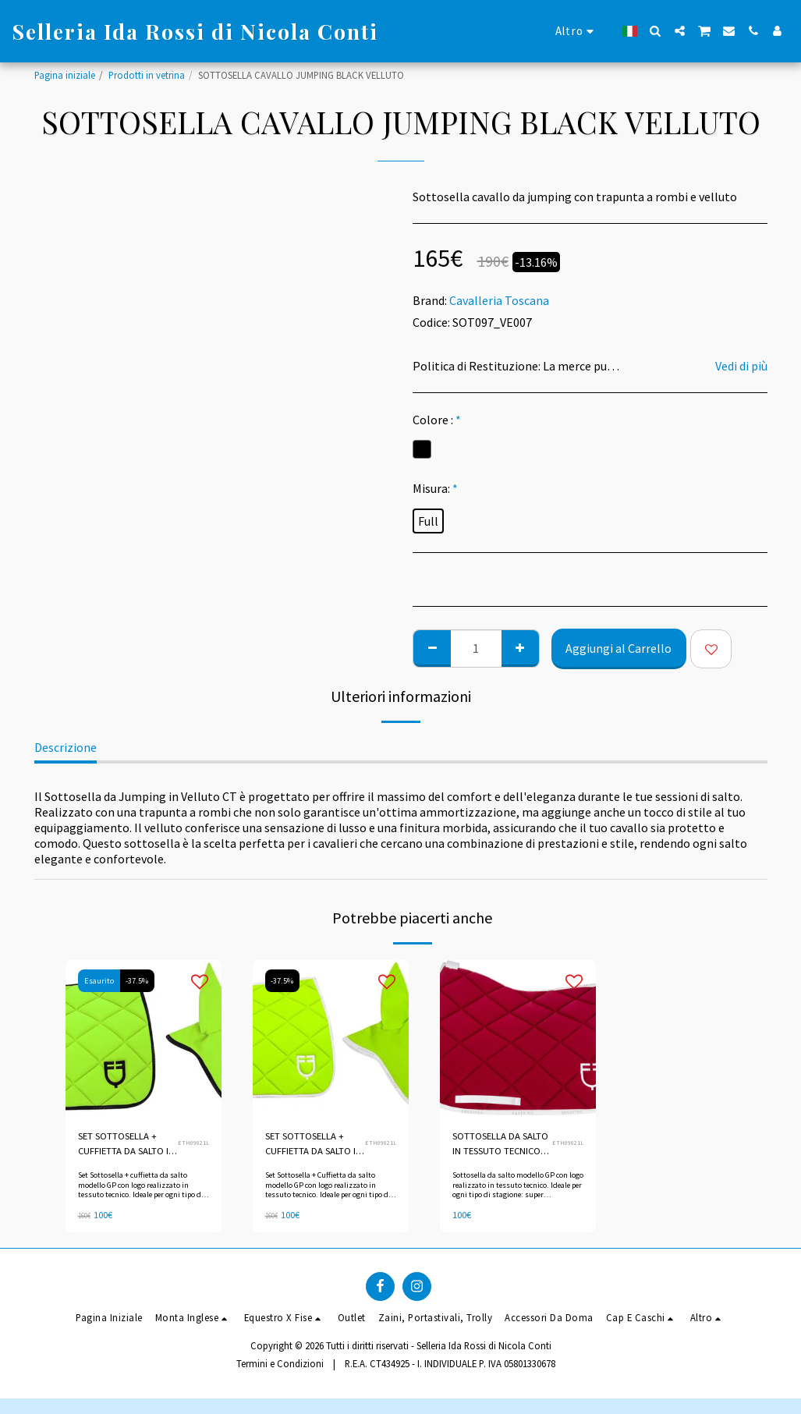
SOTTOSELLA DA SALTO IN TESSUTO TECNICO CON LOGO (500, 1143)
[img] (331, 1038)
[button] (655, 31)
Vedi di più (741, 366)
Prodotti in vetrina (146, 75)
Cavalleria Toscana (499, 300)
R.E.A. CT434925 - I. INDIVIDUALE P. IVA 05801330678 (450, 1364)
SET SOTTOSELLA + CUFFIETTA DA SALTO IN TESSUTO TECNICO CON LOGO (126, 1143)
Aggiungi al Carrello (618, 648)
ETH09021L (193, 1142)
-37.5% (137, 981)
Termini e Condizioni (280, 1364)
